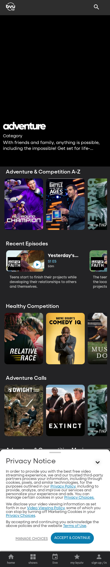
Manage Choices (32, 539)
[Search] (96, 7)
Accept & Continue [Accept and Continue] (72, 538)
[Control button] (97, 523)
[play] (37, 264)
